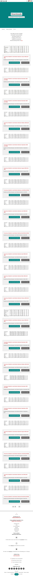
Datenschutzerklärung (10, 572)
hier (22, 40)
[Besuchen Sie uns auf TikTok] (16, 569)
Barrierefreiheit (21, 572)
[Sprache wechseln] (30, 1)
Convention (16, 528)
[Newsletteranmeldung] (23, 569)
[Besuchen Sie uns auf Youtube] (19, 569)
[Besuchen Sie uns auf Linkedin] (21, 569)
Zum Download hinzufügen (14, 62)
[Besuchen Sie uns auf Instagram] (14, 569)
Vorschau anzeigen (25, 62)
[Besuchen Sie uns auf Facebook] (9, 569)
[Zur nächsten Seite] (19, 506)
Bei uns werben (17, 526)
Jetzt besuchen (16, 555)
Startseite (3, 29)
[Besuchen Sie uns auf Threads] (12, 569)
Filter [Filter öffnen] (16, 574)
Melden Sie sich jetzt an (16, 521)
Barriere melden (26, 572)
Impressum (16, 572)
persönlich (22, 539)
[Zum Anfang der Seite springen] (16, 514)
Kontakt (16, 531)
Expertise (10, 551)
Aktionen (12, 545)
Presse (16, 527)
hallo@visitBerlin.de (16, 517)
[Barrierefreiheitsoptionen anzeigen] (27, 1)
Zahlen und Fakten (9, 29)
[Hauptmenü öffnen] (31, 1)
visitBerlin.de (16, 523)
